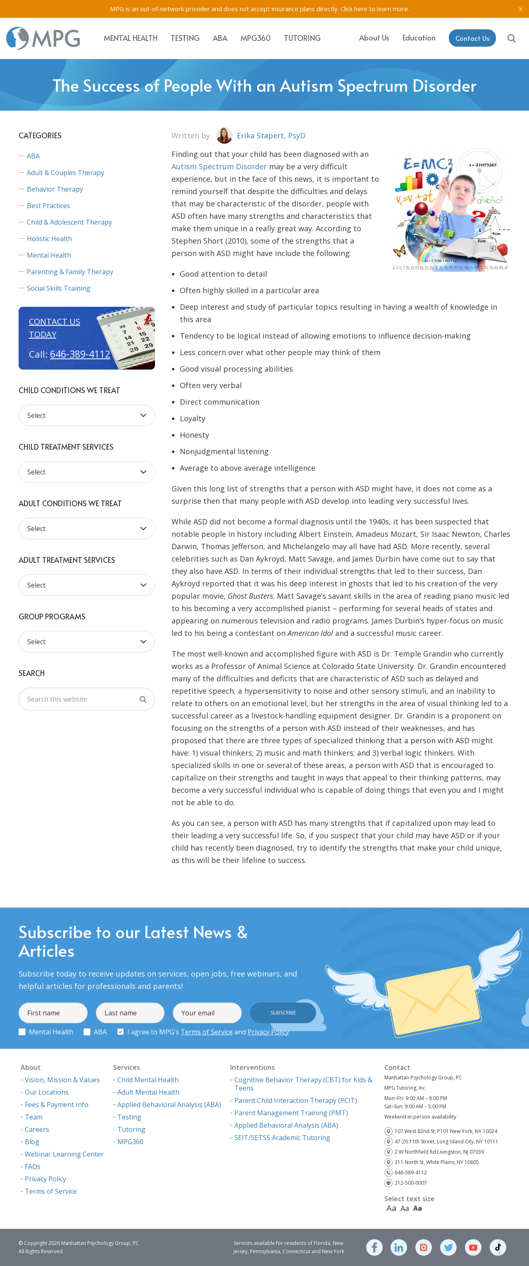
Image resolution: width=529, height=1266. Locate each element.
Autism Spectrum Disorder (219, 166)
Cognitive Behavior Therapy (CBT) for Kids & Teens (303, 1084)
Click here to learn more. (375, 9)
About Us (374, 37)
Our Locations (47, 1092)
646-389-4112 (80, 353)
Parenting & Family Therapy (70, 271)
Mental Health (130, 38)
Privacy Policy (268, 1031)
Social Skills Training (59, 288)
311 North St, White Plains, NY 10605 (437, 1162)
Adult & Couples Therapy (65, 172)
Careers (37, 1129)
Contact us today (54, 328)
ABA (220, 38)
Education (419, 37)
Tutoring (302, 38)
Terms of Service (207, 1031)
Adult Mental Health (148, 1092)
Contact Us (472, 38)
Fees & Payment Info (56, 1104)
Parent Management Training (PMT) (291, 1112)
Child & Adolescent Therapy (69, 222)
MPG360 (256, 38)
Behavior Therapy (55, 189)
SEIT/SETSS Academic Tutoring (282, 1137)
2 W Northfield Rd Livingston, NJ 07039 (439, 1151)
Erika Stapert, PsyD (271, 135)
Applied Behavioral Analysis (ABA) (169, 1104)
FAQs (33, 1166)
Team (34, 1116)
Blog (32, 1141)
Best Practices (48, 205)
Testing (185, 38)
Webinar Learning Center (64, 1154)
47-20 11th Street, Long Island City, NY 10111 (446, 1141)
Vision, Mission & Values (62, 1079)
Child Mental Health (148, 1079)
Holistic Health (49, 238)
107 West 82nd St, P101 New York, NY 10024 (446, 1131)
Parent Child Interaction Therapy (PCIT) (295, 1100)
